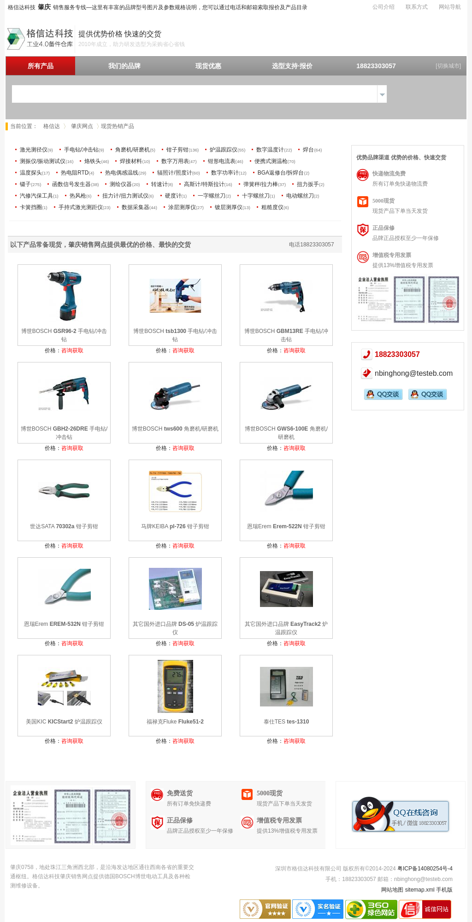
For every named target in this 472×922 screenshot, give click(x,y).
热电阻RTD (74, 172)
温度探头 (31, 172)
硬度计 (173, 196)
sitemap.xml (420, 890)
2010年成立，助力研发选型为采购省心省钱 (131, 44)
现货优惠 (208, 66)
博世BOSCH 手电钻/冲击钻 (64, 335)
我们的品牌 (124, 66)
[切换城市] (448, 66)
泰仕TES (286, 721)
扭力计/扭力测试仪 (125, 196)
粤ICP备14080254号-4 (425, 868)
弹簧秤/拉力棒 (260, 184)
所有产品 (40, 66)
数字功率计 (225, 172)
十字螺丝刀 (256, 196)
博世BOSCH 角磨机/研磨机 (175, 429)
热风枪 (78, 196)
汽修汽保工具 (36, 196)
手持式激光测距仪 (81, 207)
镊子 (25, 184)
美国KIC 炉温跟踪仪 (64, 721)
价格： (64, 350)
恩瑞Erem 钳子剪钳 (286, 526)
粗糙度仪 (272, 207)
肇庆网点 (82, 126)
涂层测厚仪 (182, 207)
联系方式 (417, 7)
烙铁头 (92, 161)
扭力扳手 (308, 184)
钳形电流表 (222, 161)
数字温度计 (270, 149)
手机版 (444, 890)
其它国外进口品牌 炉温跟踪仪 (175, 628)
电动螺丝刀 (300, 196)
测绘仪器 (121, 184)
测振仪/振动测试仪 (42, 161)
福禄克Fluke (175, 721)
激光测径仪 (33, 149)
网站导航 (450, 7)
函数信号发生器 (71, 184)
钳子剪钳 (177, 149)
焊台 (308, 149)
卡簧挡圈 (31, 207)
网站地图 (392, 890)
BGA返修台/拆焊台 (281, 172)
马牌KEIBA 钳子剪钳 (175, 526)
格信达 (51, 126)
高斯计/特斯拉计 (204, 184)
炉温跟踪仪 (223, 149)
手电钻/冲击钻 (81, 149)
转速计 (159, 184)
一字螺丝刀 (211, 196)
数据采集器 (135, 207)
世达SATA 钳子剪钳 (64, 526)
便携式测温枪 (271, 161)
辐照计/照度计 (174, 172)
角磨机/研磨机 (132, 149)
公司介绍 (383, 7)
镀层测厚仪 (228, 207)
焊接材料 (131, 161)
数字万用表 (175, 161)
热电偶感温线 (121, 172)
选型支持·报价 (292, 66)
